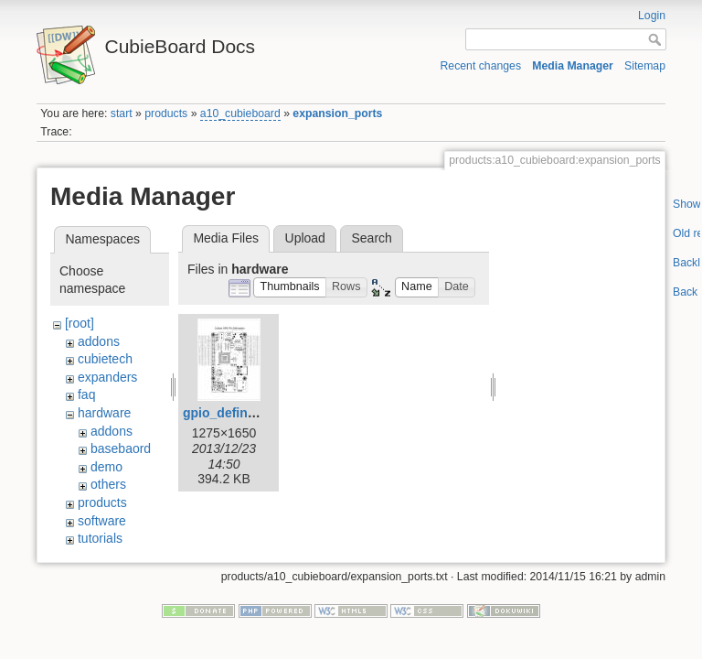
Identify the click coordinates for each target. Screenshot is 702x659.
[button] (289, 287)
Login (651, 15)
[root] (79, 323)
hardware (104, 412)
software (102, 520)
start (122, 113)
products (165, 113)
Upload (305, 238)
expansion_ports (337, 113)
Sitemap (644, 65)
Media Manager (572, 65)
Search (371, 238)
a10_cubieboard (240, 113)
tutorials (100, 538)
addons (99, 341)
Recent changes (481, 65)
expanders (107, 377)
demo (106, 466)
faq (86, 394)
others (108, 484)
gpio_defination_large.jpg (260, 412)
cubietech (105, 358)
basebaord (120, 448)
